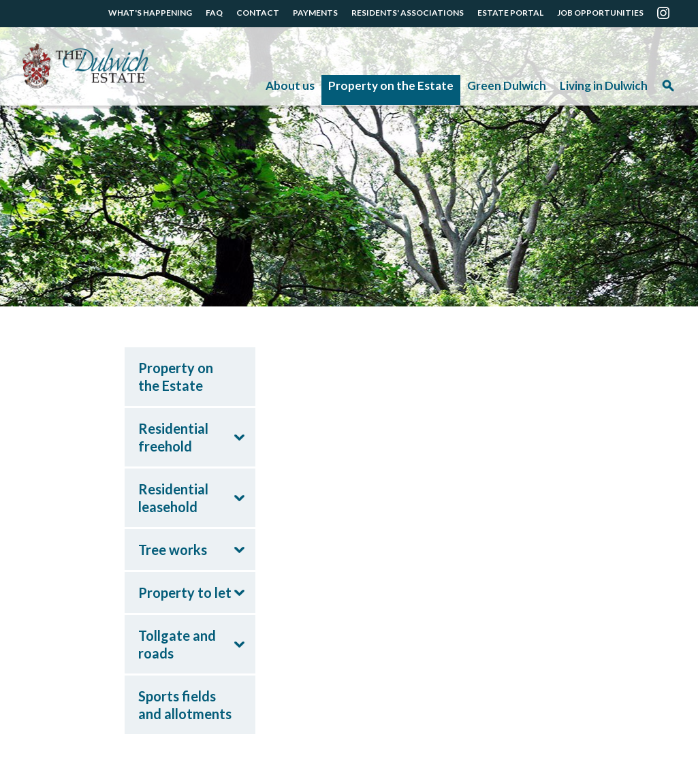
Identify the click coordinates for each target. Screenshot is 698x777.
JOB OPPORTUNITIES (600, 12)
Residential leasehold (173, 498)
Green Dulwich (506, 85)
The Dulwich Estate (85, 66)
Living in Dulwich (604, 85)
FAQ (214, 12)
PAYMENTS (315, 12)
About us (290, 85)
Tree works (172, 549)
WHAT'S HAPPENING (150, 12)
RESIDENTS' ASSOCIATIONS (407, 12)
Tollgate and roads (177, 644)
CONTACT (257, 12)
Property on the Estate (391, 85)
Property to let (185, 592)
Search (668, 90)
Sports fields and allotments (185, 705)
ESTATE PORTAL (510, 12)
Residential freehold (173, 437)
